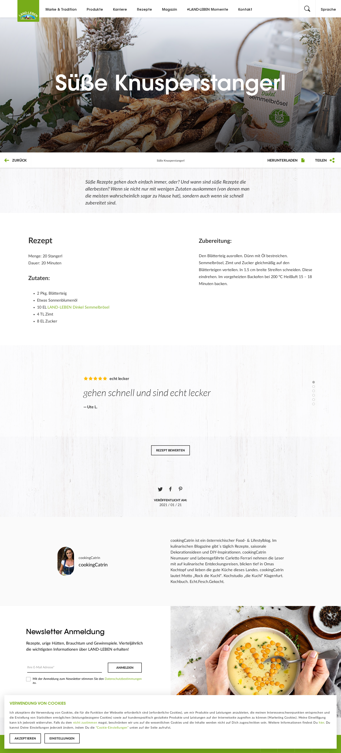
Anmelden (124, 667)
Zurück (15, 160)
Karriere (120, 10)
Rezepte (144, 10)
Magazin (169, 10)
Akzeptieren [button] (25, 738)
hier (321, 722)
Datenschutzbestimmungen (123, 678)
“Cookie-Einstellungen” (112, 727)
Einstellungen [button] (62, 738)
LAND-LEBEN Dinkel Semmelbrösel (78, 307)
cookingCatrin (89, 558)
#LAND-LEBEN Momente (207, 10)
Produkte (95, 10)
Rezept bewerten (170, 450)
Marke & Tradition (61, 10)
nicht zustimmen (85, 722)
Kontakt (245, 10)
